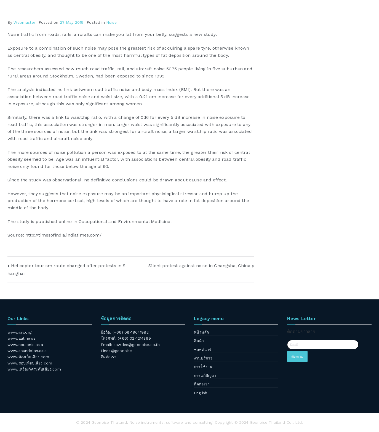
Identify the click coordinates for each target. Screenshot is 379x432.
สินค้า (199, 341)
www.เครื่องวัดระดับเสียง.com (34, 369)
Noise (111, 22)
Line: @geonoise (116, 350)
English (200, 393)
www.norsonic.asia (25, 344)
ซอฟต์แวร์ (202, 349)
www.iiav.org (19, 332)
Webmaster (24, 22)
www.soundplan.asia (27, 350)
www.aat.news (21, 338)
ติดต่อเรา (108, 357)
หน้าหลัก (201, 332)
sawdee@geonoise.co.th (137, 344)
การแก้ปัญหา (205, 375)
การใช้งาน (203, 366)
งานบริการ (203, 358)
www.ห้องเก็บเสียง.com (28, 357)
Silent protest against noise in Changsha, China (199, 265)
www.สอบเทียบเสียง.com (29, 363)
